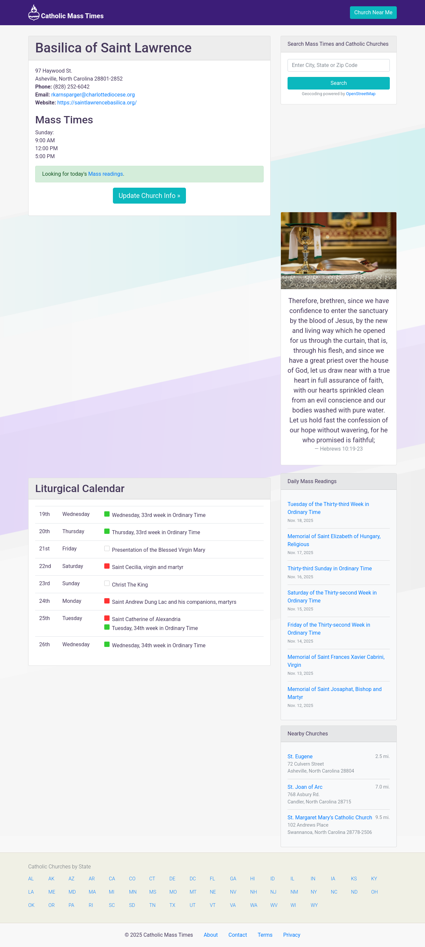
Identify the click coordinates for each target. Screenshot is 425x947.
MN (132, 892)
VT (212, 905)
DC (193, 879)
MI (111, 892)
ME (51, 892)
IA (333, 879)
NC (334, 892)
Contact (237, 935)
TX (172, 905)
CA (112, 879)
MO (172, 892)
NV (233, 892)
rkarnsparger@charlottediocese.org (93, 95)
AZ (72, 879)
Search (338, 83)
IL (292, 879)
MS (152, 892)
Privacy (291, 935)
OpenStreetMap (361, 93)
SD (132, 905)
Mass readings (105, 174)
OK (31, 905)
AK (51, 879)
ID (272, 879)
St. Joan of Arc (305, 787)
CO (132, 879)
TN (152, 905)
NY (314, 892)
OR (51, 905)
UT (193, 905)
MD (72, 892)
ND (354, 892)
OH (374, 892)
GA (233, 879)
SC (112, 905)
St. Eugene (300, 756)
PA (71, 905)
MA (92, 892)
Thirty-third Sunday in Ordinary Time (330, 568)
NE (213, 892)
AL (31, 879)
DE (172, 879)
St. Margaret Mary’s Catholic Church (330, 817)
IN (313, 879)
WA (253, 905)
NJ (273, 892)
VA (233, 905)
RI (91, 905)
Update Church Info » (149, 196)
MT (193, 892)
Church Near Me (373, 12)
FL (212, 879)
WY (314, 905)
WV (273, 905)
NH (253, 892)
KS (354, 879)
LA (31, 892)
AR (92, 879)
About (211, 935)
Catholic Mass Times (66, 12)
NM (294, 892)
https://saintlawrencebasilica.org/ (97, 102)
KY (374, 879)
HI (252, 879)
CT (152, 879)
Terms (265, 935)
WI (293, 905)
